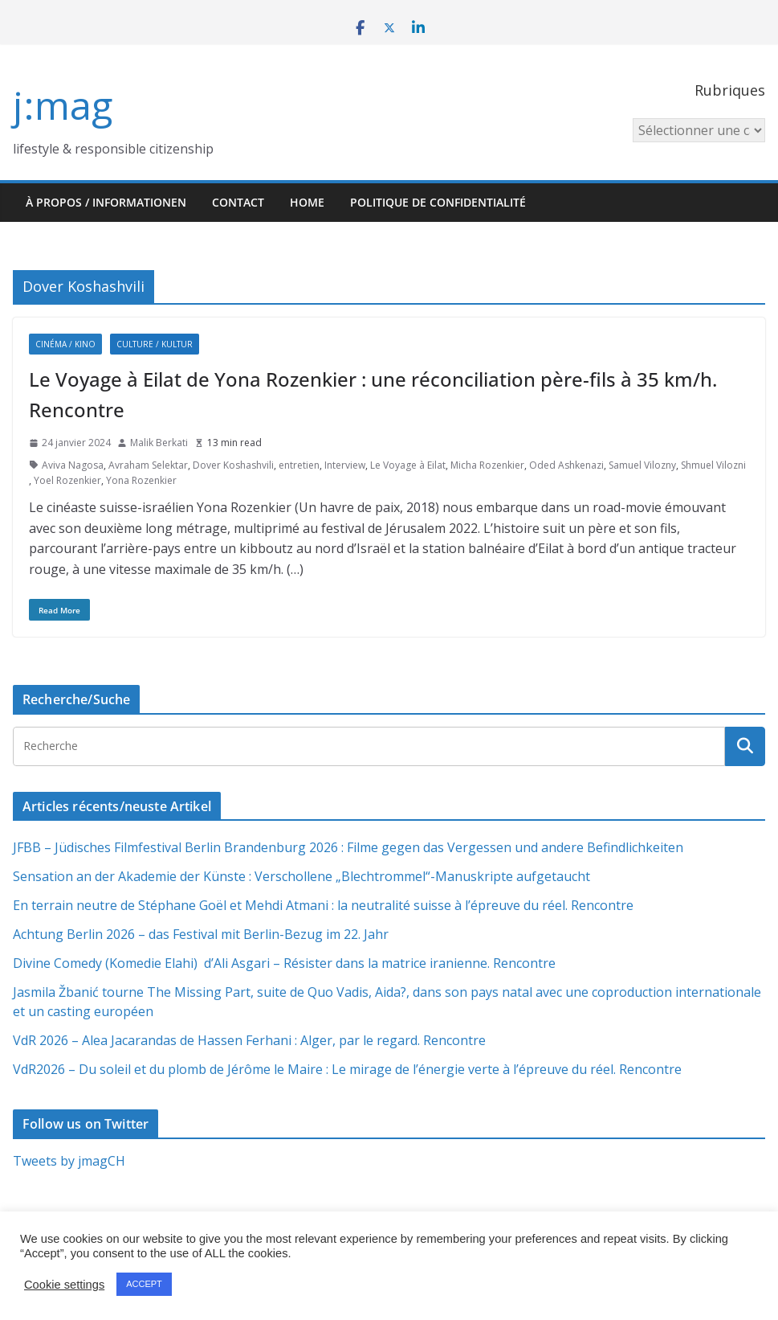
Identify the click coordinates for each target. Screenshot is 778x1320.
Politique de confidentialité (438, 202)
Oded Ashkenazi (566, 465)
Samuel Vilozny (642, 465)
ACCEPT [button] (144, 1284)
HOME (307, 202)
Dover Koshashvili (233, 465)
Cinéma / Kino (65, 344)
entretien (299, 465)
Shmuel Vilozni (713, 465)
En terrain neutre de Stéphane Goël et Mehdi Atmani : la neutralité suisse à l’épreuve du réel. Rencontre (323, 905)
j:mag (62, 105)
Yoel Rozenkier (67, 480)
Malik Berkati (159, 442)
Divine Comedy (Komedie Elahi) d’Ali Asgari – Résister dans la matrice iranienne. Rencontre (284, 963)
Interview (344, 465)
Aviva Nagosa (73, 465)
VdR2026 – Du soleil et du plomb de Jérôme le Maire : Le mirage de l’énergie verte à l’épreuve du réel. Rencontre (347, 1069)
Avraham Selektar (148, 465)
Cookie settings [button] (64, 1284)
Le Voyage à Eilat (408, 465)
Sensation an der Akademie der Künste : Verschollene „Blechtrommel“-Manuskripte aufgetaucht (301, 876)
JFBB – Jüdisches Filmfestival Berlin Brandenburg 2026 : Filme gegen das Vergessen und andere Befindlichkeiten (348, 847)
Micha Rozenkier (487, 465)
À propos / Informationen (106, 202)
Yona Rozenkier (141, 480)
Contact (238, 202)
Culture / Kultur (154, 344)
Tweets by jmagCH (69, 1161)
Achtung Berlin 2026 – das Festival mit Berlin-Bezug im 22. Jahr (201, 934)
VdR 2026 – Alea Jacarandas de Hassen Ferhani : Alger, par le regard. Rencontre (249, 1040)
